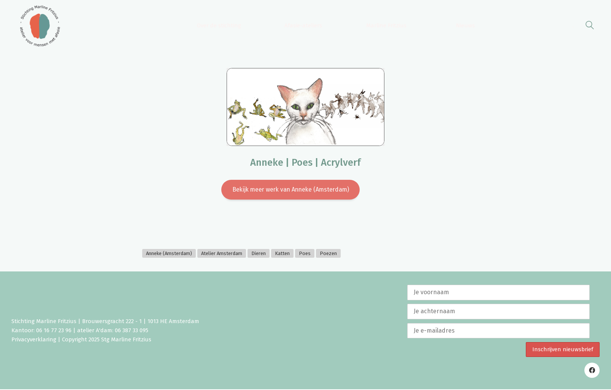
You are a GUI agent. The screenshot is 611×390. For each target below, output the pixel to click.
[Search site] (590, 26)
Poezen (328, 254)
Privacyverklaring (33, 340)
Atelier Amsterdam (221, 254)
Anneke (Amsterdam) (169, 254)
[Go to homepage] (40, 26)
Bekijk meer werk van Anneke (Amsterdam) (290, 189)
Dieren (258, 254)
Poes (305, 254)
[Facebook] (592, 371)
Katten (282, 254)
